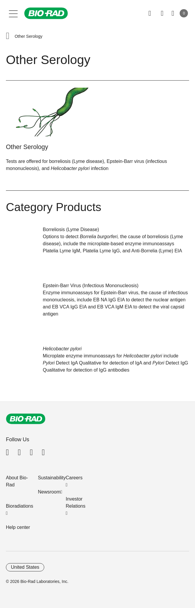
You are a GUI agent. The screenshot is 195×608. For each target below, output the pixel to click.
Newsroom (49, 491)
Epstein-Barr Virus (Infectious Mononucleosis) (90, 285)
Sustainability (52, 477)
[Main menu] (13, 13)
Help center (18, 527)
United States (25, 567)
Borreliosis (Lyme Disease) (71, 229)
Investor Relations (76, 502)
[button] (7, 36)
